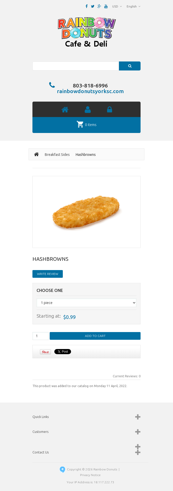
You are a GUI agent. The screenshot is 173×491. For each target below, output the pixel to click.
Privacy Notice (90, 475)
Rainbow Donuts (105, 469)
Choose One (50, 290)
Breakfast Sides (57, 155)
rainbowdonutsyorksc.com (90, 91)
